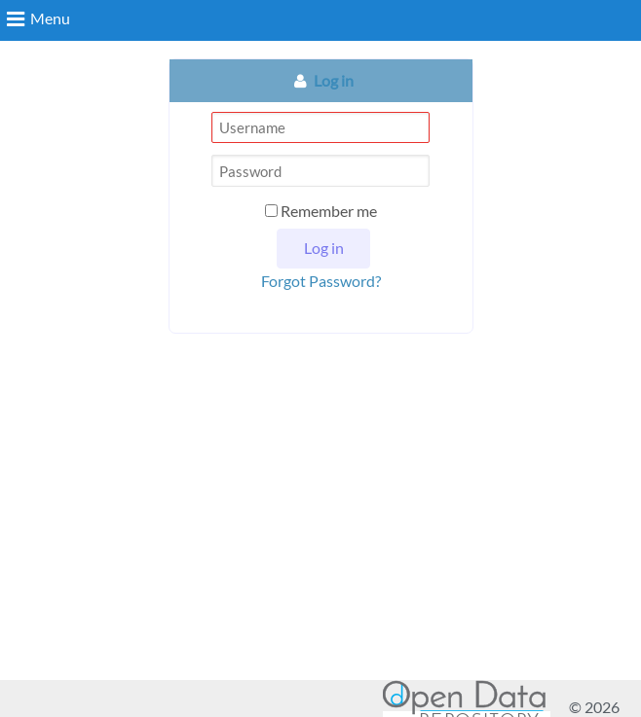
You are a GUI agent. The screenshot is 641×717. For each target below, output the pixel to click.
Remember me (321, 210)
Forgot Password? (321, 280)
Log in (334, 80)
